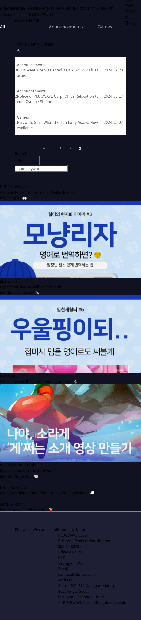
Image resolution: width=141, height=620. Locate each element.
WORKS (72, 8)
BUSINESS (56, 8)
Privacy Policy (70, 552)
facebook (85, 596)
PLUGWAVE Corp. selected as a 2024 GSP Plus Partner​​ (58, 72)
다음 (89, 148)
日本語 (130, 22)
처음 (43, 148)
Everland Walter (13, 496)
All (2, 26)
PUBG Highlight (13, 195)
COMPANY (37, 8)
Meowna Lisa (11, 290)
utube (99, 596)
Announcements (66, 26)
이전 (51, 148)
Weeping (7, 384)
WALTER (47, 14)
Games (105, 26)
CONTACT (88, 8)
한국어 (129, 5)
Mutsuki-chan (12, 513)
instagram (66, 596)
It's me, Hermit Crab (17, 473)
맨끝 (97, 148)
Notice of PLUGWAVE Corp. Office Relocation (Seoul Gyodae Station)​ (58, 98)
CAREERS (105, 8)
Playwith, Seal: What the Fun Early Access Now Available (57, 124)
